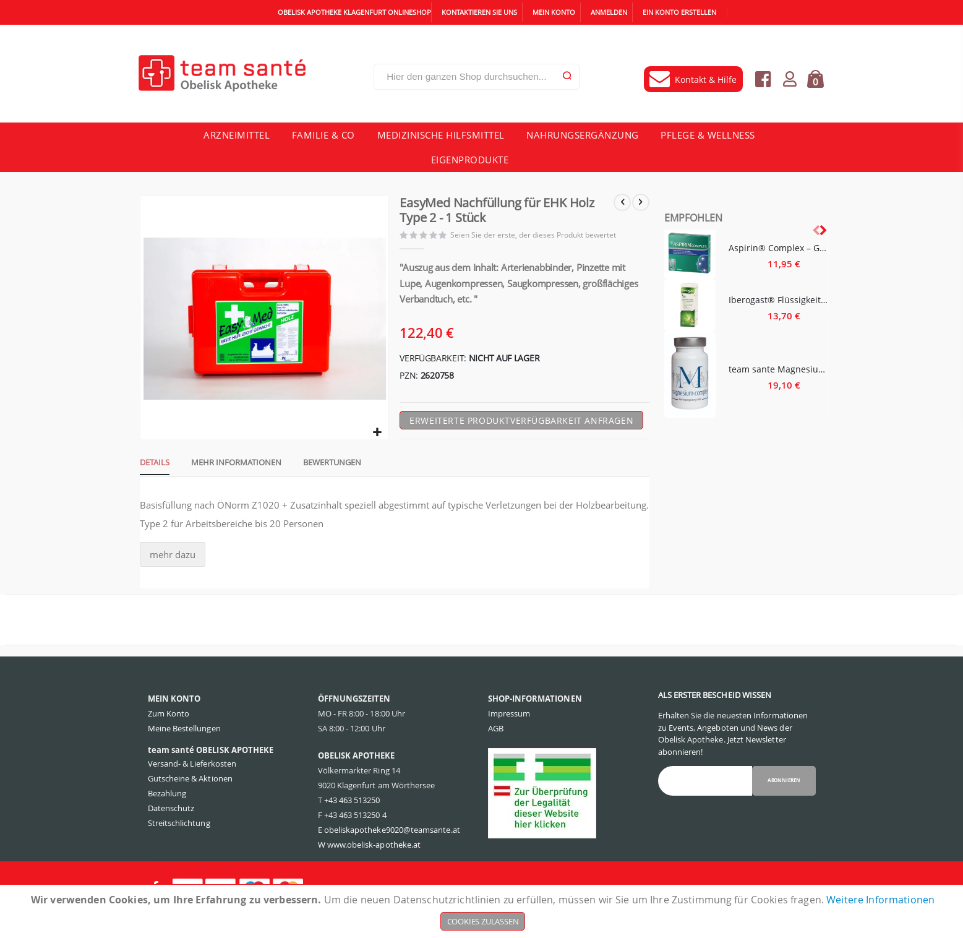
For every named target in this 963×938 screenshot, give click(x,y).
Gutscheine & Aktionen (190, 801)
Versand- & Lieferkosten (192, 787)
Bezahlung (167, 816)
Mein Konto (554, 12)
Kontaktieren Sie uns (479, 12)
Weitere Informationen (880, 899)
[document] (482, 911)
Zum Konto (169, 736)
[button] (377, 437)
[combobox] (477, 77)
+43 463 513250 (352, 823)
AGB (495, 751)
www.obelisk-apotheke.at (374, 868)
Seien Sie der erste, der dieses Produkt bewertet (536, 236)
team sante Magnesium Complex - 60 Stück (778, 369)
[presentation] (822, 230)
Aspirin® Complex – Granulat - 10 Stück (778, 248)
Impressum (509, 736)
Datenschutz (171, 831)
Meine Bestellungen (184, 751)
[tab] (150, 468)
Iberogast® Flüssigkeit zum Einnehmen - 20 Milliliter (778, 300)
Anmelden (609, 12)
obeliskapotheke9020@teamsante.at (392, 853)
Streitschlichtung (179, 846)
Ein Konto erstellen (679, 12)
